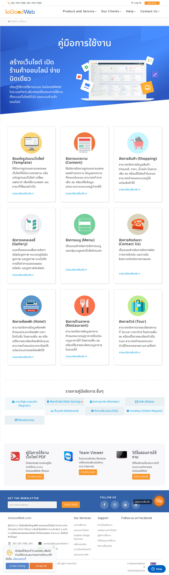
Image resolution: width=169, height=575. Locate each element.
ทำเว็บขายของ (43, 533)
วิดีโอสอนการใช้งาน (106, 540)
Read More (141, 477)
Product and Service (78, 11)
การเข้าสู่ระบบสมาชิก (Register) (24, 404)
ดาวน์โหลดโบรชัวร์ (82, 549)
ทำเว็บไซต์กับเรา (105, 525)
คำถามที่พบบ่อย (105, 546)
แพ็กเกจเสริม (80, 544)
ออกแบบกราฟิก (81, 554)
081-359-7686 (34, 2)
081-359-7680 (18, 2)
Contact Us (149, 11)
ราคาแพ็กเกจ (80, 525)
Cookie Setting (17, 566)
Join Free (152, 3)
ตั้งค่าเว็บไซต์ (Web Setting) (64, 402)
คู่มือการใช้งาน (104, 535)
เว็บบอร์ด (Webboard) (65, 411)
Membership (24, 420)
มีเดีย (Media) (144, 402)
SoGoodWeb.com (19, 518)
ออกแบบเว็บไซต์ (46, 525)
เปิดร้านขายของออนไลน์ (23, 533)
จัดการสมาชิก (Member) (104, 402)
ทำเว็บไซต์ (38, 529)
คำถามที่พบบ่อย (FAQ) (104, 411)
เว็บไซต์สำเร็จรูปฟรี (28, 525)
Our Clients (110, 11)
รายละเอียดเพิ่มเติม (22, 194)
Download (35, 477)
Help (130, 11)
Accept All (41, 566)
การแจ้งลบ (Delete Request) (144, 411)
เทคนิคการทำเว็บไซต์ (107, 530)
